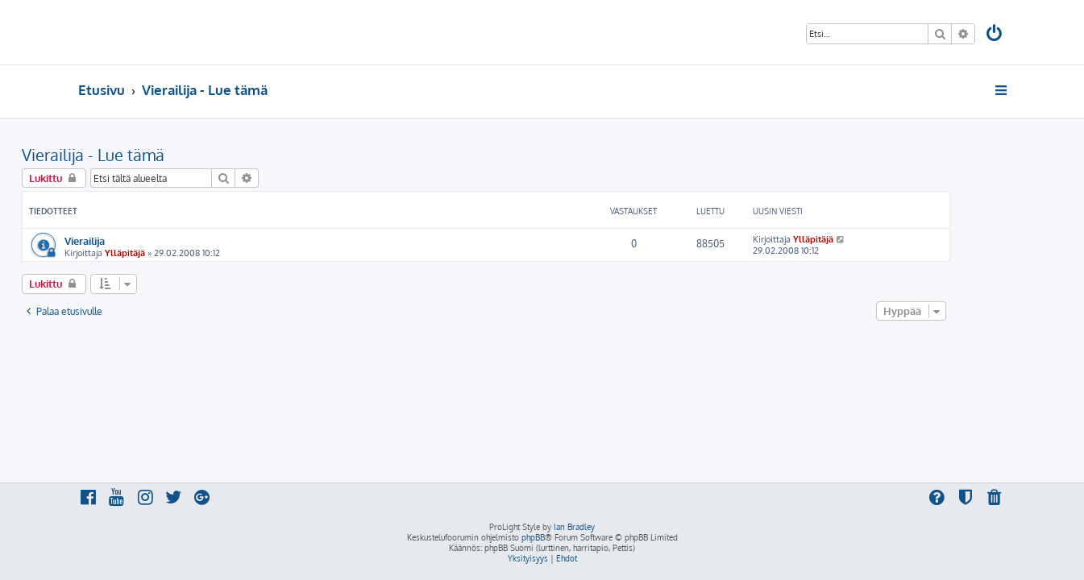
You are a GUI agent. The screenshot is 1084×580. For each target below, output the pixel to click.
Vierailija (141, 240)
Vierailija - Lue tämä (149, 154)
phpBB (533, 537)
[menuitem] (994, 35)
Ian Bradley (574, 527)
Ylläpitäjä (181, 253)
